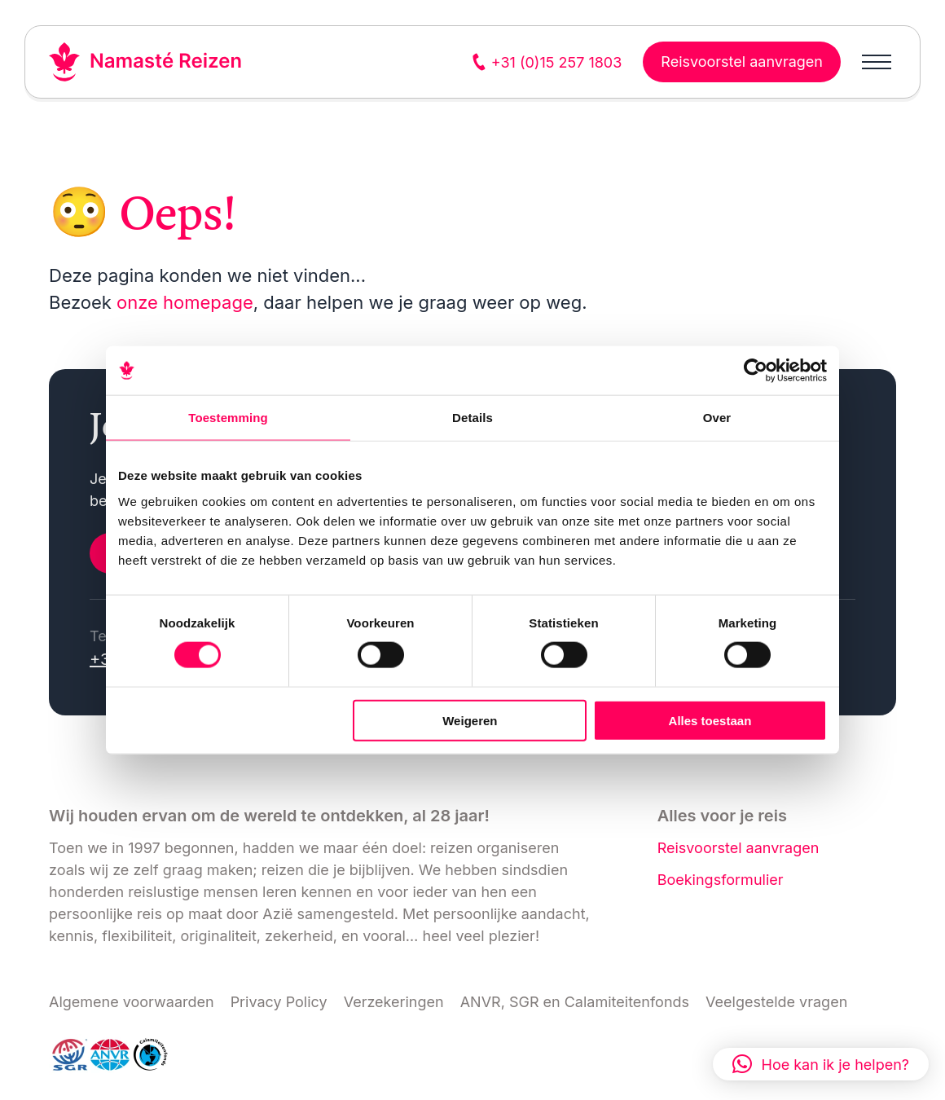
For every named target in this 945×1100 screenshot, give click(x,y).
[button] (821, 1064)
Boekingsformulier (720, 879)
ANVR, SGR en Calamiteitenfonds (574, 1001)
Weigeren (469, 720)
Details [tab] (472, 418)
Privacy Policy (279, 1001)
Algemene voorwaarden (131, 1001)
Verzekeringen (394, 1001)
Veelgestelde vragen (776, 1001)
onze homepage (184, 302)
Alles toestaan (710, 720)
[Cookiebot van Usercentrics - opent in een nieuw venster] (755, 371)
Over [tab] (717, 418)
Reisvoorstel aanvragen (738, 847)
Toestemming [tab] (228, 418)
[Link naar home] (146, 61)
